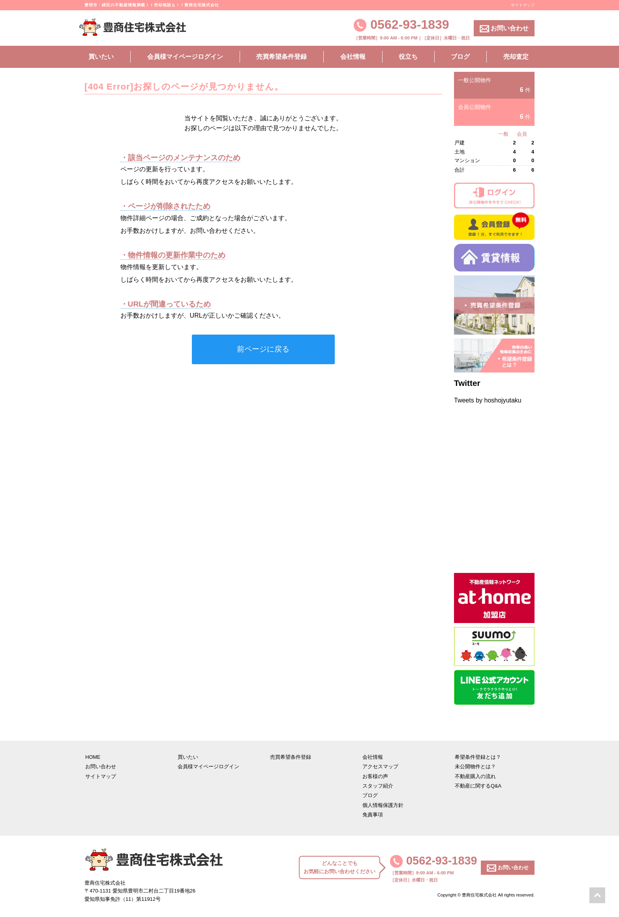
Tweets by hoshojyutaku (487, 400)
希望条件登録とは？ (478, 757)
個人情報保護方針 (382, 805)
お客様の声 (375, 776)
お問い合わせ (504, 28)
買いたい (101, 56)
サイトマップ (523, 5)
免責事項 (372, 815)
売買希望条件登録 (281, 56)
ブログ (460, 56)
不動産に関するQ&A (478, 786)
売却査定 (516, 56)
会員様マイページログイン (185, 56)
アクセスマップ (380, 766)
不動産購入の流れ (475, 776)
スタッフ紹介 (377, 786)
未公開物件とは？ (475, 766)
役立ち (408, 56)
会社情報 (353, 56)
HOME (92, 757)
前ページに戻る (263, 349)
